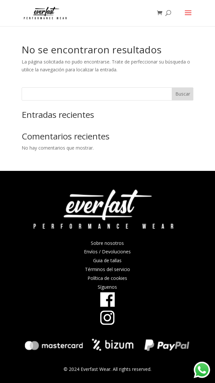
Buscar (182, 94)
